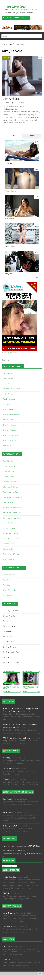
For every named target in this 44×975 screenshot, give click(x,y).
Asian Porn (7, 580)
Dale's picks (10, 616)
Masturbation (14, 850)
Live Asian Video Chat (11, 539)
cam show (24, 850)
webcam (6, 846)
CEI (18, 854)
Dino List (6, 384)
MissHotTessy (8, 812)
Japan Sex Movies (9, 590)
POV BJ (26, 846)
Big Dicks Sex (8, 373)
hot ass (30, 853)
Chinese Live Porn (10, 476)
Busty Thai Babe (12, 611)
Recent (31, 136)
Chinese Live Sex (9, 482)
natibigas (6, 946)
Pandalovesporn (9, 399)
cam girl (38, 853)
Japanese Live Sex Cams (12, 518)
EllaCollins (7, 893)
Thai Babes (10, 642)
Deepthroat (19, 846)
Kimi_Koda (9, 273)
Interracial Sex (11, 626)
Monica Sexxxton (9, 877)
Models (6, 58)
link (41, 938)
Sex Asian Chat (8, 544)
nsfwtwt (4, 857)
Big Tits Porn (11, 751)
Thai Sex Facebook (10, 430)
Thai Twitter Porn (9, 440)
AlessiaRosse (10, 246)
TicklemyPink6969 (10, 826)
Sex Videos (12, 353)
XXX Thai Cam (8, 559)
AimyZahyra (11, 98)
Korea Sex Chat (8, 523)
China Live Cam (9, 466)
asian (33, 846)
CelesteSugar (8, 926)
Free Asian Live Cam (10, 492)
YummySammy (11, 191)
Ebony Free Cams (13, 906)
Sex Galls (6, 404)
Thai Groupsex (11, 647)
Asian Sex (6, 585)
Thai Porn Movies (12, 662)
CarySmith (7, 768)
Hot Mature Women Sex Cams (19, 792)
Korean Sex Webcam (11, 533)
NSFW (13, 846)
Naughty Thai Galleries (11, 389)
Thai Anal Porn (8, 409)
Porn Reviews (8, 595)
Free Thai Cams (9, 502)
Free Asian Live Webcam (12, 497)
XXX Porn (9, 701)
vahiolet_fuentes (9, 913)
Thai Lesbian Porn (12, 652)
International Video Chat (12, 513)
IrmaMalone (9, 218)
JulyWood (7, 799)
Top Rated (12, 136)
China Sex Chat (8, 471)
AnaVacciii (6, 960)
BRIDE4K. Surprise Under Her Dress (16, 738)
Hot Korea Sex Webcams (12, 508)
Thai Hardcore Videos (11, 415)
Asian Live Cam (8, 461)
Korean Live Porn (9, 528)
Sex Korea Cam (9, 549)
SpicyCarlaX (7, 779)
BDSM (6, 850)
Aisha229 (6, 758)
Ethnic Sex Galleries (10, 487)
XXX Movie (7, 446)
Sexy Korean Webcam (11, 554)
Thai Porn (9, 657)
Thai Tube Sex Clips (10, 435)
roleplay (22, 854)
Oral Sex (9, 637)
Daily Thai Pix (8, 378)
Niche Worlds (8, 394)
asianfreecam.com (9, 854)
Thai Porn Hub (8, 420)
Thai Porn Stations (9, 425)
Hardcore (9, 621)
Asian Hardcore (9, 575)
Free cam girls (12, 870)
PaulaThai (9, 163)
